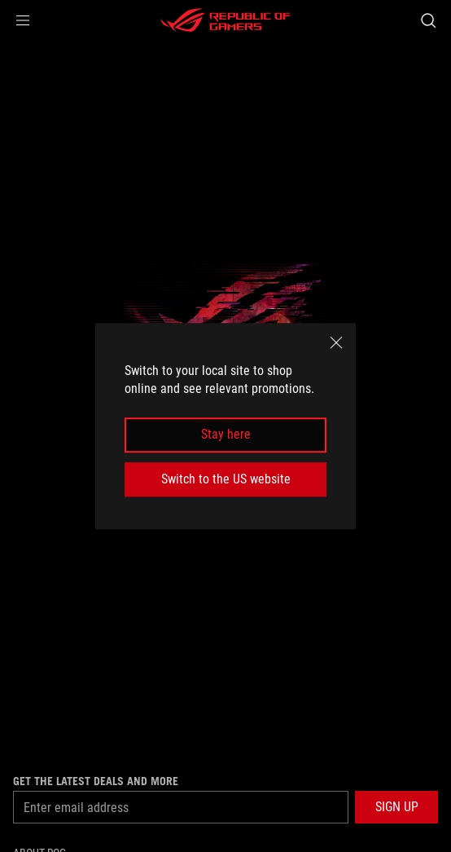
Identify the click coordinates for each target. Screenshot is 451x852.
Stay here (226, 435)
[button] (23, 20)
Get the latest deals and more (95, 781)
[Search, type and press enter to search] (428, 20)
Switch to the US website (226, 479)
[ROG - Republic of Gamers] (225, 20)
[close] (336, 342)
